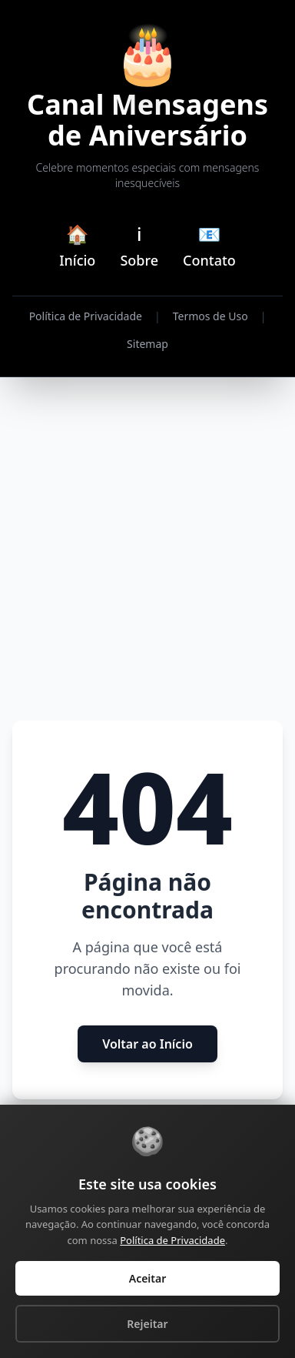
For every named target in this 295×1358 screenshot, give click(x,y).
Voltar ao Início (147, 1043)
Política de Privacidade (85, 316)
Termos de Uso (210, 316)
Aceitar (148, 1278)
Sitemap (147, 343)
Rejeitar (147, 1323)
